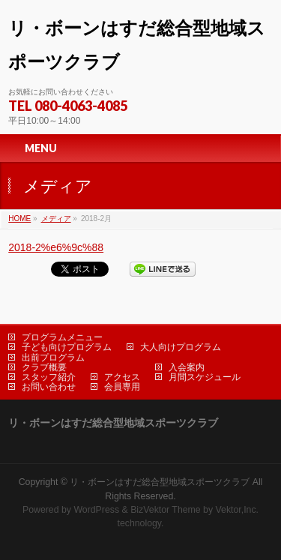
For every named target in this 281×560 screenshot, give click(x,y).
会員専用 (122, 387)
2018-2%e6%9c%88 (55, 247)
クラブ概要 (44, 367)
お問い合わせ (49, 387)
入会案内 (187, 367)
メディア (56, 218)
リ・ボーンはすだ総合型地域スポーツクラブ (160, 482)
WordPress (96, 510)
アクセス (122, 377)
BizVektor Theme (165, 510)
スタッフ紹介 (49, 377)
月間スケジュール (205, 377)
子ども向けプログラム (67, 347)
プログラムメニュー (62, 337)
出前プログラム (53, 357)
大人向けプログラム (180, 347)
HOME (19, 218)
